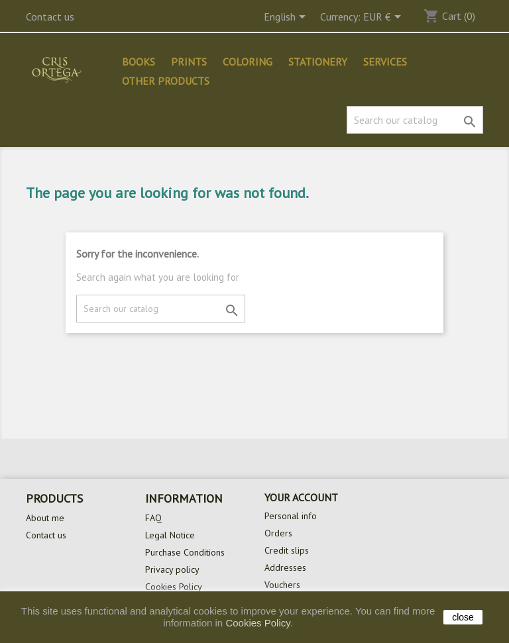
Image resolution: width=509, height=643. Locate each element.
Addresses (285, 567)
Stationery (317, 61)
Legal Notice (170, 535)
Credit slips (286, 550)
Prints (189, 61)
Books (138, 61)
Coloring (247, 61)
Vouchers (282, 585)
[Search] (415, 120)
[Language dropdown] (287, 18)
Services (385, 61)
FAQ (153, 518)
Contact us (50, 16)
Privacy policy (172, 569)
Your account (301, 497)
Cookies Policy (173, 587)
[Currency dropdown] (384, 18)
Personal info (290, 516)
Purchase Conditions (185, 552)
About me (45, 518)
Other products (165, 80)
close (463, 617)
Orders (278, 533)
